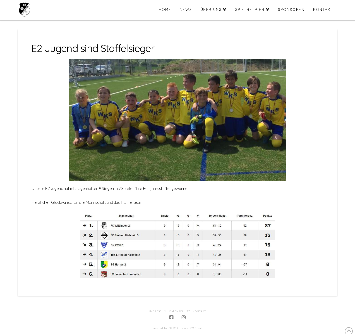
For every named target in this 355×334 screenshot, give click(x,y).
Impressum (158, 311)
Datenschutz (179, 311)
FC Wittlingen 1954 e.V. (185, 328)
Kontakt (199, 311)
